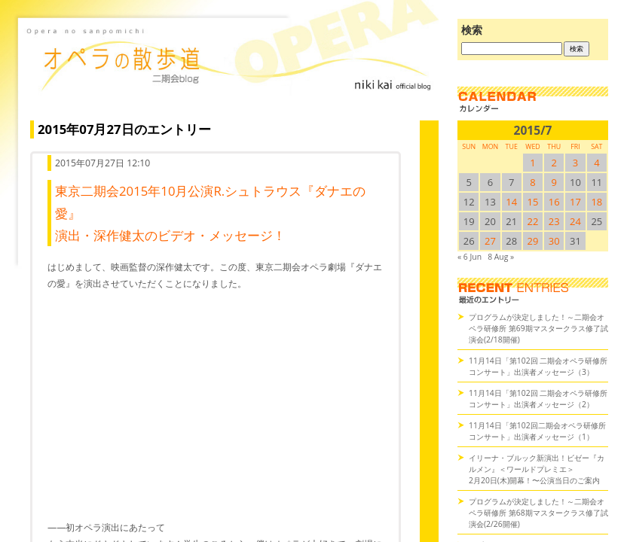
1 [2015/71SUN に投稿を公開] (532, 162)
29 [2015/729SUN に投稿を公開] (533, 241)
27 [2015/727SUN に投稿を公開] (490, 241)
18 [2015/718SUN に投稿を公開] (596, 202)
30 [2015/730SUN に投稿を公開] (554, 241)
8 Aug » (501, 256)
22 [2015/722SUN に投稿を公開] (533, 221)
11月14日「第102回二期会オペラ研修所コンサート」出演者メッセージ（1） (537, 431)
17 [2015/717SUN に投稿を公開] (575, 202)
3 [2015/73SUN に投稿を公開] (575, 162)
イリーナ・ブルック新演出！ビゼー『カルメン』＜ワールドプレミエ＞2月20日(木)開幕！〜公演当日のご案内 (536, 469)
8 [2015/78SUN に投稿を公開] (532, 182)
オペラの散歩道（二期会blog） (231, 71)
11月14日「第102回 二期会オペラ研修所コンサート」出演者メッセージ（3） (538, 366)
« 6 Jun (469, 256)
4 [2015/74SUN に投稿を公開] (596, 162)
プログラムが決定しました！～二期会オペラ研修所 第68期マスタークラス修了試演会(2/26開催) (538, 512)
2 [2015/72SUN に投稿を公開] (554, 162)
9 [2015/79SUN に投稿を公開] (554, 182)
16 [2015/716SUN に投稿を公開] (554, 202)
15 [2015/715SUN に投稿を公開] (533, 202)
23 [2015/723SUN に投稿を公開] (554, 221)
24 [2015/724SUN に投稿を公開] (575, 221)
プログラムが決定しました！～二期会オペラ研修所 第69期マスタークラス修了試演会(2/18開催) (538, 328)
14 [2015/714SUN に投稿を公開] (511, 202)
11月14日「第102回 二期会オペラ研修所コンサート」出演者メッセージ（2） (538, 399)
